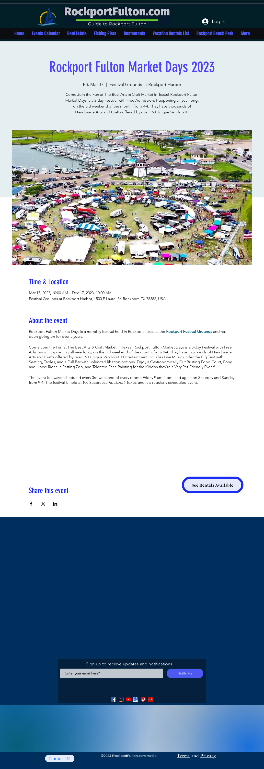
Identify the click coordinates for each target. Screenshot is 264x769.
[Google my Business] (135, 699)
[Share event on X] (43, 504)
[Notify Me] (185, 673)
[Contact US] (59, 758)
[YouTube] (128, 699)
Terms (183, 756)
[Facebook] (113, 699)
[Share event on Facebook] (31, 504)
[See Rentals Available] (212, 485)
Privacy (208, 756)
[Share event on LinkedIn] (55, 504)
